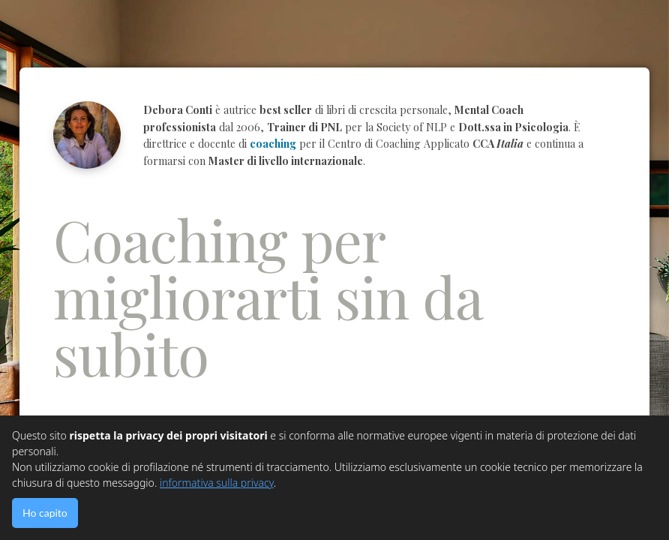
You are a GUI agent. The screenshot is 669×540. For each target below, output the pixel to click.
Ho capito (45, 512)
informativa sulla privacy (217, 483)
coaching (273, 143)
